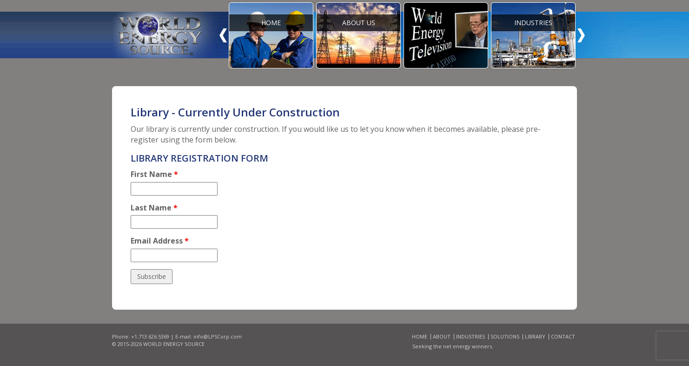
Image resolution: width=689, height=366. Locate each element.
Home (419, 336)
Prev (223, 35)
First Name (154, 174)
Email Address (160, 241)
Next (581, 35)
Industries (470, 336)
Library (535, 336)
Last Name (154, 208)
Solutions (504, 336)
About (441, 336)
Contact (563, 336)
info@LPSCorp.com (217, 336)
